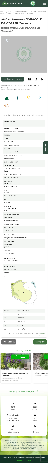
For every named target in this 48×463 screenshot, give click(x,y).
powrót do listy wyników (13, 79)
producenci (45, 148)
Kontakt (20, 460)
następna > (40, 342)
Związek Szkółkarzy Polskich (39, 334)
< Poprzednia (9, 342)
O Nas (29, 460)
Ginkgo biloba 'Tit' (13, 420)
